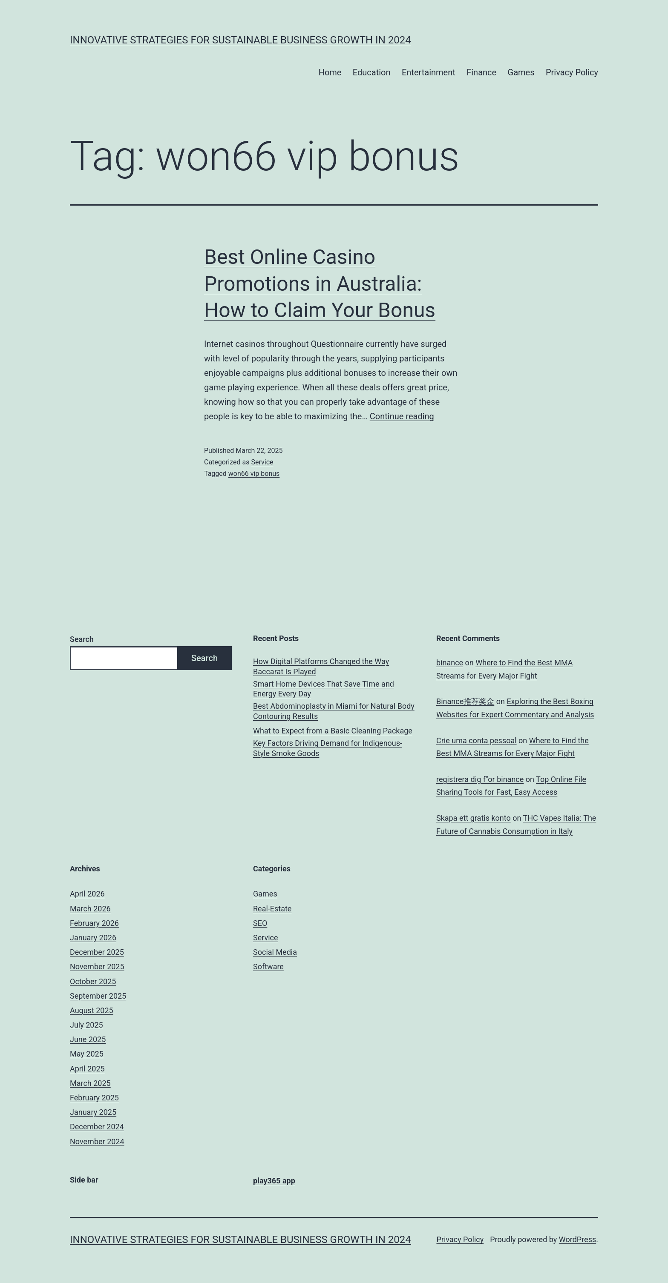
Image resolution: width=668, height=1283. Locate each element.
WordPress (577, 1239)
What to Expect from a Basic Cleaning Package (332, 730)
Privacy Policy (572, 72)
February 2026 (94, 923)
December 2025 (97, 952)
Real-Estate (272, 908)
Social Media (275, 952)
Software (268, 966)
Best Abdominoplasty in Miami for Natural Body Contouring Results (334, 711)
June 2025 (88, 1039)
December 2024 (97, 1126)
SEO (260, 923)
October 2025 (93, 981)
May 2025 (87, 1053)
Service (262, 462)
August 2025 (91, 1010)
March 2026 (90, 908)
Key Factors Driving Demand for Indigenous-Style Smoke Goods (327, 748)
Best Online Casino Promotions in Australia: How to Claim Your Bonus (319, 283)
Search (82, 639)
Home (330, 72)
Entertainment (428, 72)
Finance (481, 72)
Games (521, 72)
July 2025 (86, 1024)
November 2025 (97, 966)
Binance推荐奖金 (465, 701)
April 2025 (87, 1068)
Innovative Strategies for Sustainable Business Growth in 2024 (240, 40)
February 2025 (94, 1097)
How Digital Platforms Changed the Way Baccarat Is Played (321, 666)
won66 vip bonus (254, 474)
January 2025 (93, 1112)
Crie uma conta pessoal (476, 740)
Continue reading (402, 416)
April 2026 (87, 893)
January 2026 (93, 937)
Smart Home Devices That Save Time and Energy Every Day (323, 688)
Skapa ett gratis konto (473, 817)
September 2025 (98, 995)
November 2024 (97, 1141)
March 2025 (90, 1083)
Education (372, 72)
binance (449, 662)
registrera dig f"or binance (480, 779)
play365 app (274, 1180)
